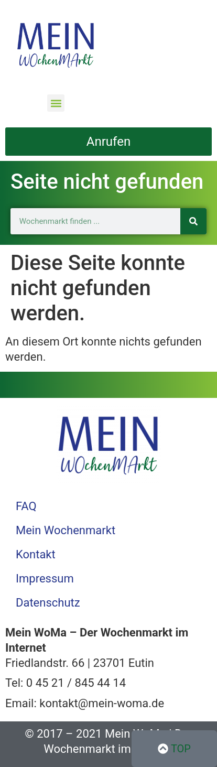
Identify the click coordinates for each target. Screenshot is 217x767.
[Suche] (193, 221)
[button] (55, 103)
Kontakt (36, 554)
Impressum (45, 578)
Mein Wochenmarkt (65, 530)
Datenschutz (48, 602)
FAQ (26, 506)
